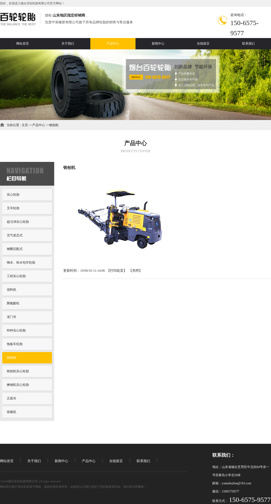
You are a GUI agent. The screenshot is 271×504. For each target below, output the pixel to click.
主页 (25, 125)
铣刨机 (54, 125)
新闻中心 (61, 461)
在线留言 (116, 461)
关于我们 (34, 461)
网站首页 (7, 461)
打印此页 (117, 270)
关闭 (135, 270)
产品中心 (38, 125)
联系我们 (143, 461)
